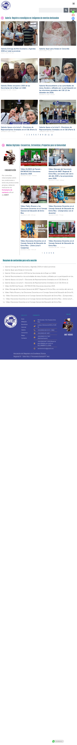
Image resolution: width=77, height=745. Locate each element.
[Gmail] (73, 15)
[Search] (66, 10)
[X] (73, 21)
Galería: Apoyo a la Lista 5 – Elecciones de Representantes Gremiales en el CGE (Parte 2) (57, 128)
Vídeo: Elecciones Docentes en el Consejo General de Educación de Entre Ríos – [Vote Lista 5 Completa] (33, 244)
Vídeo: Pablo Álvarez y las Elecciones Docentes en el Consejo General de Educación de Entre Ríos (34, 209)
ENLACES (24, 315)
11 (49, 135)
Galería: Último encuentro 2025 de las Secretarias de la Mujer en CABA (15, 87)
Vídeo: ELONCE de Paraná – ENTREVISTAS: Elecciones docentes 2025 (31, 171)
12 (52, 135)
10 (45, 135)
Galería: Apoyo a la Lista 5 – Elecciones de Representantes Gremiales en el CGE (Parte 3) (19, 128)
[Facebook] (73, 18)
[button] (73, 3)
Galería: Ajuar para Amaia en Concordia (54, 49)
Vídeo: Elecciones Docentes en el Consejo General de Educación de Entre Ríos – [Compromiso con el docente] (61, 209)
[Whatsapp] (73, 12)
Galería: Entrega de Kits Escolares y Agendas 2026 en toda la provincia (18, 50)
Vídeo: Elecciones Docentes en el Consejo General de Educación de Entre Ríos (61, 243)
